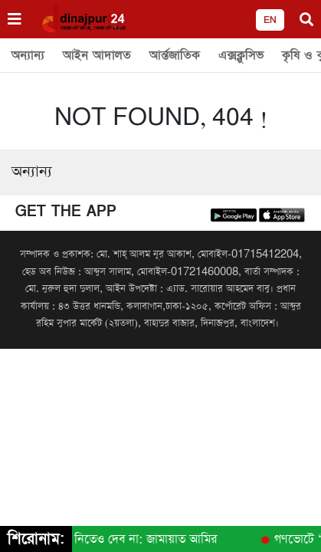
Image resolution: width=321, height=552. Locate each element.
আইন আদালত (97, 55)
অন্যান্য (27, 55)
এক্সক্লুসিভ (241, 55)
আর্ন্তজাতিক (174, 55)
